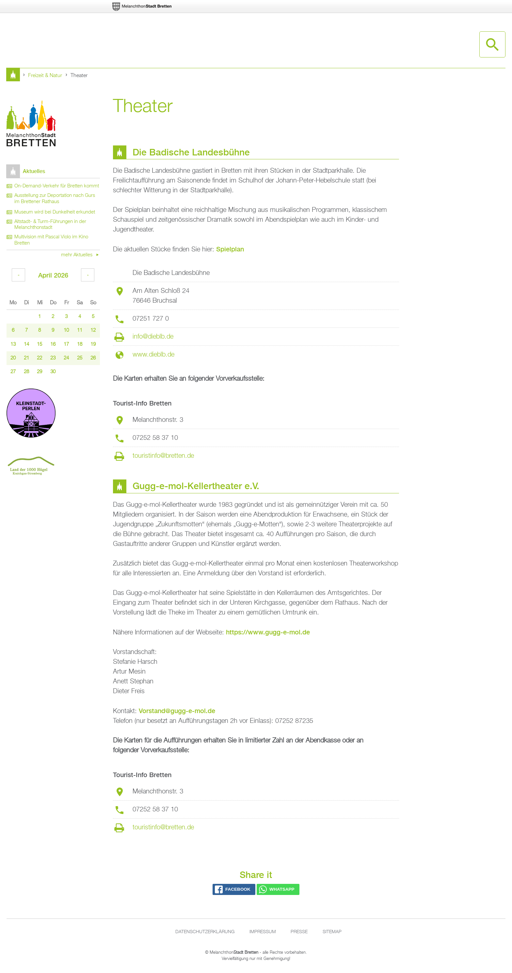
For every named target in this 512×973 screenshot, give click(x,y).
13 (13, 344)
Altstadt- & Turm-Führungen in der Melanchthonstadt (50, 224)
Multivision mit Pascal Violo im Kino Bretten (51, 240)
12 (93, 330)
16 (53, 344)
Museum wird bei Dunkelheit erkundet (54, 212)
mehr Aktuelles (77, 255)
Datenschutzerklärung (204, 932)
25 (79, 358)
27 (13, 372)
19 (93, 344)
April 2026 (53, 275)
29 (39, 372)
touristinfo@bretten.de (163, 456)
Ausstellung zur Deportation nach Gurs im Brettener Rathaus (54, 198)
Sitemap (332, 932)
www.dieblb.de (153, 354)
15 (39, 344)
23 (53, 358)
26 (93, 358)
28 (26, 372)
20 (13, 358)
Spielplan (230, 249)
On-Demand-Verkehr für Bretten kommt (56, 186)
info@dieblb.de (153, 336)
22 (39, 358)
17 (66, 344)
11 (79, 330)
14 (26, 344)
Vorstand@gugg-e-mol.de (177, 710)
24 (66, 358)
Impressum (262, 932)
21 (26, 358)
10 (66, 330)
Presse (299, 932)
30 (53, 372)
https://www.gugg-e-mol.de (268, 632)
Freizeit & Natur (45, 75)
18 (79, 344)
